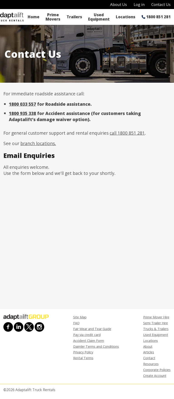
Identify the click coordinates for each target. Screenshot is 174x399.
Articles (148, 352)
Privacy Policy (83, 352)
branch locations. (38, 143)
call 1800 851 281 (127, 133)
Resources (151, 364)
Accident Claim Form (88, 340)
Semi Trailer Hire (155, 323)
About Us (118, 4)
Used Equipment (99, 17)
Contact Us (161, 4)
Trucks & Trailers (156, 329)
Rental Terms (83, 358)
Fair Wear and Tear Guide (92, 329)
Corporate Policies (157, 370)
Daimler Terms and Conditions (96, 346)
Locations (125, 16)
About (147, 346)
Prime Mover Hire (156, 317)
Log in (139, 4)
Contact (149, 358)
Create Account (154, 375)
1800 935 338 (22, 113)
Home (33, 16)
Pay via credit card (87, 335)
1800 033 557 (22, 104)
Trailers (74, 16)
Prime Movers (53, 17)
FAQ (76, 323)
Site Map (80, 317)
